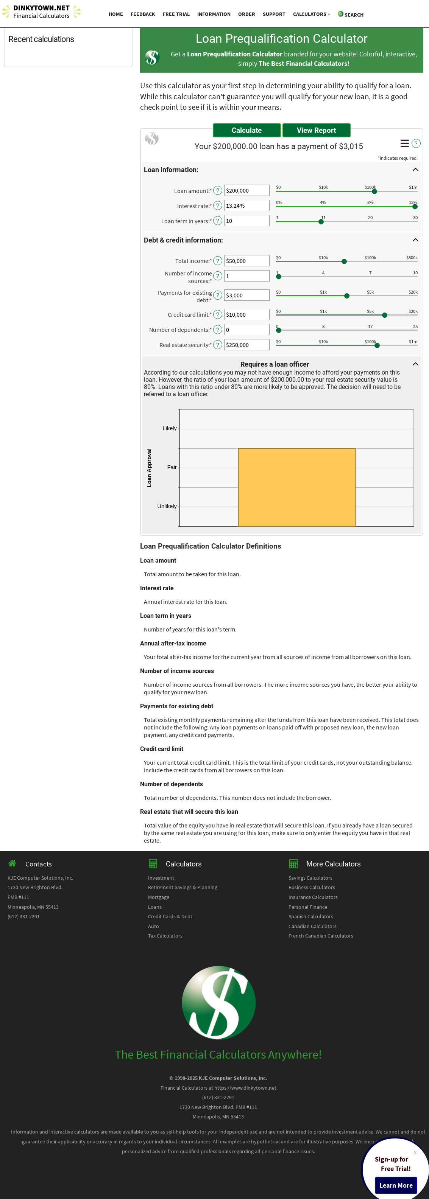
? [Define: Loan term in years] (217, 221)
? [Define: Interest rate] (217, 205)
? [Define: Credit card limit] (217, 314)
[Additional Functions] (405, 143)
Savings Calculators (310, 877)
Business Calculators (312, 887)
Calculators (309, 14)
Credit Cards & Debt (170, 916)
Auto (153, 926)
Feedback (143, 14)
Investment (161, 877)
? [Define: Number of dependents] (217, 330)
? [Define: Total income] (217, 261)
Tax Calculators (165, 935)
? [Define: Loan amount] (217, 190)
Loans (155, 907)
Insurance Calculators (313, 897)
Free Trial (176, 14)
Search (350, 14)
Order (246, 14)
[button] (281, 169)
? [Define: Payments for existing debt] (217, 295)
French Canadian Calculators (321, 935)
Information (214, 14)
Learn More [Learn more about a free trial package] (396, 1185)
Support (274, 14)
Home (116, 14)
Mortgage (158, 897)
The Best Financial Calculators (303, 63)
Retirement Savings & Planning (182, 887)
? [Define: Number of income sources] (217, 276)
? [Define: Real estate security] (217, 345)
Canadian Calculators (313, 926)
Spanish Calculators (311, 916)
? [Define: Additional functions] (416, 143)
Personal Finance (308, 907)
